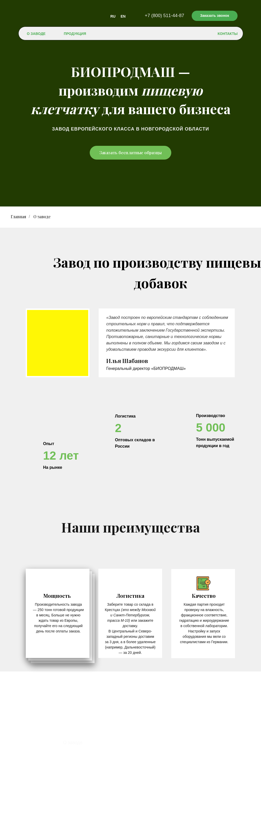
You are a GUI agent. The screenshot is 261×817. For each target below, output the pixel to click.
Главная (18, 216)
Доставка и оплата (83, 758)
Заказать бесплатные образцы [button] (130, 152)
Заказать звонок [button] (214, 16)
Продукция (74, 750)
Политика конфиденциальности (130, 811)
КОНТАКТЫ (228, 34)
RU (112, 16)
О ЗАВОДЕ (36, 34)
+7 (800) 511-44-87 (164, 15)
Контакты (73, 766)
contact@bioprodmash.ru (145, 785)
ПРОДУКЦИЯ (75, 34)
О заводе (73, 742)
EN (123, 16)
